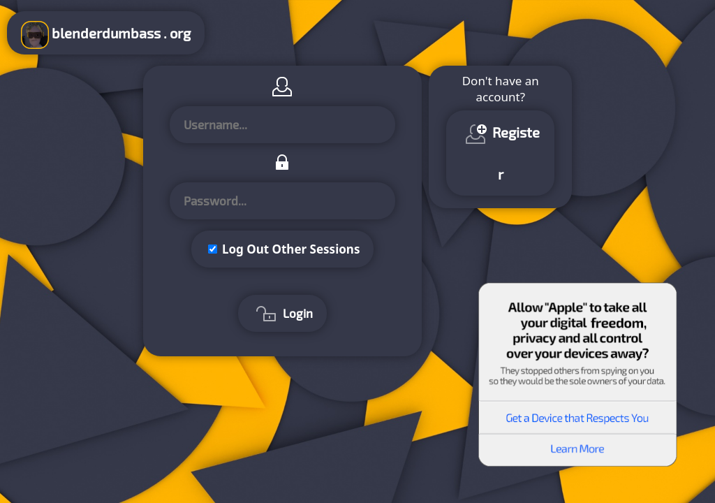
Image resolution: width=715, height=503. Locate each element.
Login (282, 315)
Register (501, 151)
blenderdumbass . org (106, 35)
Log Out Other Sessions (291, 249)
